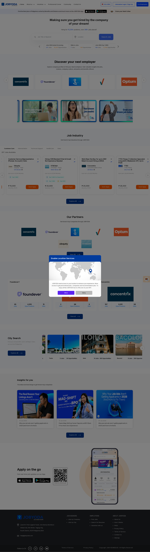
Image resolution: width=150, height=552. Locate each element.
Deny (84, 293)
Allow (66, 293)
